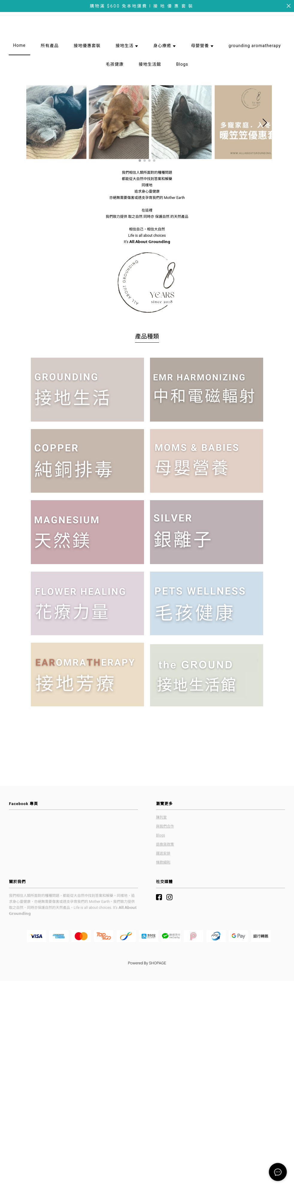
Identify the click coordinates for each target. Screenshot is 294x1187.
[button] (140, 152)
